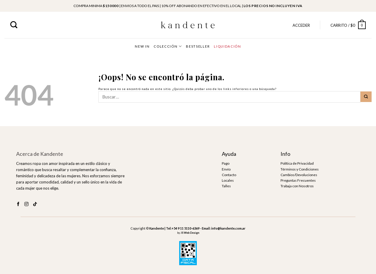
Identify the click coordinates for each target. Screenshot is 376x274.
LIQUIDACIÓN (227, 46)
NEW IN (142, 46)
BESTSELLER (198, 46)
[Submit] (366, 96)
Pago (225, 163)
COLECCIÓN (168, 46)
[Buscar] (13, 25)
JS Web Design (190, 232)
